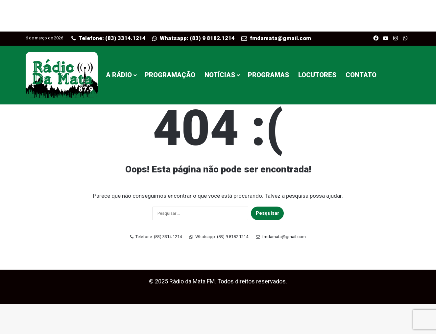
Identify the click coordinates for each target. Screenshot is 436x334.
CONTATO (361, 75)
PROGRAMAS (268, 75)
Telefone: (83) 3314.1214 (108, 38)
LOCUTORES (317, 75)
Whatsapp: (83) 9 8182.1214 (193, 38)
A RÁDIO (119, 75)
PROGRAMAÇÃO (170, 75)
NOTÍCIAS (220, 75)
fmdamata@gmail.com (276, 38)
